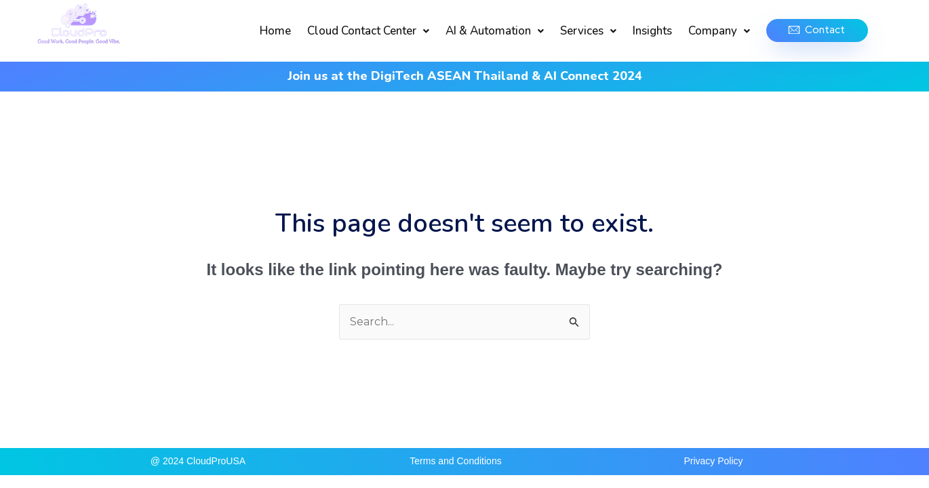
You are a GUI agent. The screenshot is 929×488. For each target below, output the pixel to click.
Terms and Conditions (455, 460)
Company (719, 31)
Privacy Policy (713, 460)
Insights (652, 31)
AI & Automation (495, 31)
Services (588, 31)
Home (275, 31)
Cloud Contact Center (368, 31)
